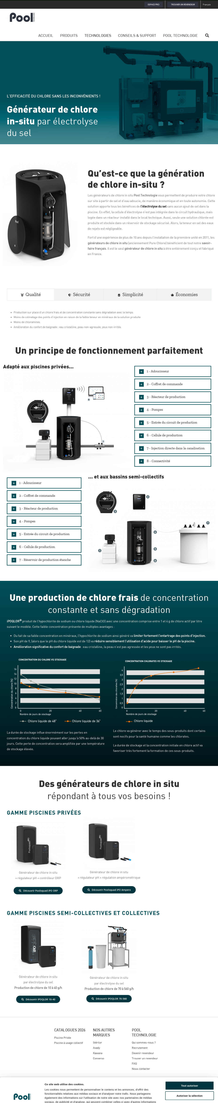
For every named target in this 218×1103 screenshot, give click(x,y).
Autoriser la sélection (190, 1072)
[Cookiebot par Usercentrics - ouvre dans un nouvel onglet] (22, 1096)
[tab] (30, 294)
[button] (173, 371)
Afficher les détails (187, 1096)
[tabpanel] (109, 319)
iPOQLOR (14, 621)
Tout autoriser (189, 1062)
